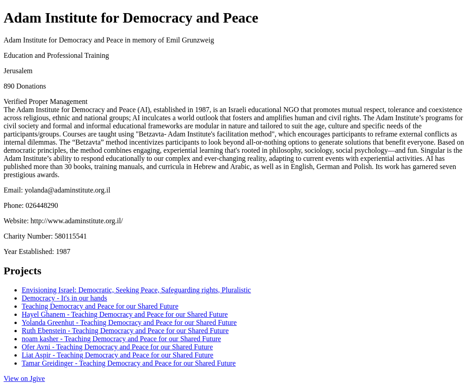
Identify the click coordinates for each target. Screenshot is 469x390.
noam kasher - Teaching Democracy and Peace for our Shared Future (121, 339)
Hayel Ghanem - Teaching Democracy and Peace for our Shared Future (125, 314)
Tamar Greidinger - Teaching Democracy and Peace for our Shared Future (129, 363)
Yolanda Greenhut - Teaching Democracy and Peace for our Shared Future (129, 322)
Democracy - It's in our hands (64, 298)
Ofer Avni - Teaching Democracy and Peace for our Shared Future (117, 347)
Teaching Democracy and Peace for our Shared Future (100, 306)
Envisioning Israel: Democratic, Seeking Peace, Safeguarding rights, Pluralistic (136, 290)
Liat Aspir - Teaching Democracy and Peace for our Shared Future (117, 355)
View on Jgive (24, 378)
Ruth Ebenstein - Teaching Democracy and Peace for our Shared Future (125, 330)
